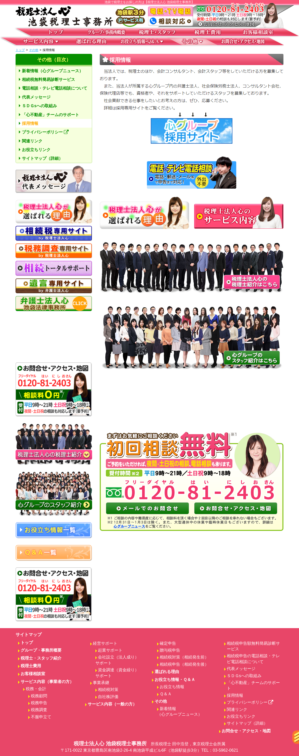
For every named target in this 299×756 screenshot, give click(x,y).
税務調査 (39, 710)
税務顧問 (39, 696)
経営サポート (105, 643)
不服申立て (41, 717)
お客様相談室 (33, 674)
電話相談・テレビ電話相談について (54, 88)
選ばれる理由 (167, 671)
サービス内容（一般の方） (112, 704)
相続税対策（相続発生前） (184, 657)
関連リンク (32, 141)
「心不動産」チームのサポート (50, 115)
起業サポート (110, 650)
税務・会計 (36, 689)
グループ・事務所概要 (41, 650)
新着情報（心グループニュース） (52, 71)
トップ (20, 50)
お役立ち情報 (172, 687)
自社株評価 (108, 696)
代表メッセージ (36, 97)
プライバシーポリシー (45, 132)
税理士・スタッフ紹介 (41, 658)
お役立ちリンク (36, 150)
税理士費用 (31, 666)
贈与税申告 (170, 650)
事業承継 (101, 682)
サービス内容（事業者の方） (47, 681)
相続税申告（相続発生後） (184, 664)
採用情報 (30, 123)
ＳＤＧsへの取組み (39, 106)
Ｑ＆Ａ (166, 694)
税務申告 (39, 703)
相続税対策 (108, 689)
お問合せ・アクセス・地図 (246, 731)
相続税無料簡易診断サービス (48, 79)
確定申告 (168, 643)
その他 (33, 50)
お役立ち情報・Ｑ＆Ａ (175, 679)
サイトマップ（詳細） (42, 158)
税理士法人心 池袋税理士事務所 (149, 747)
